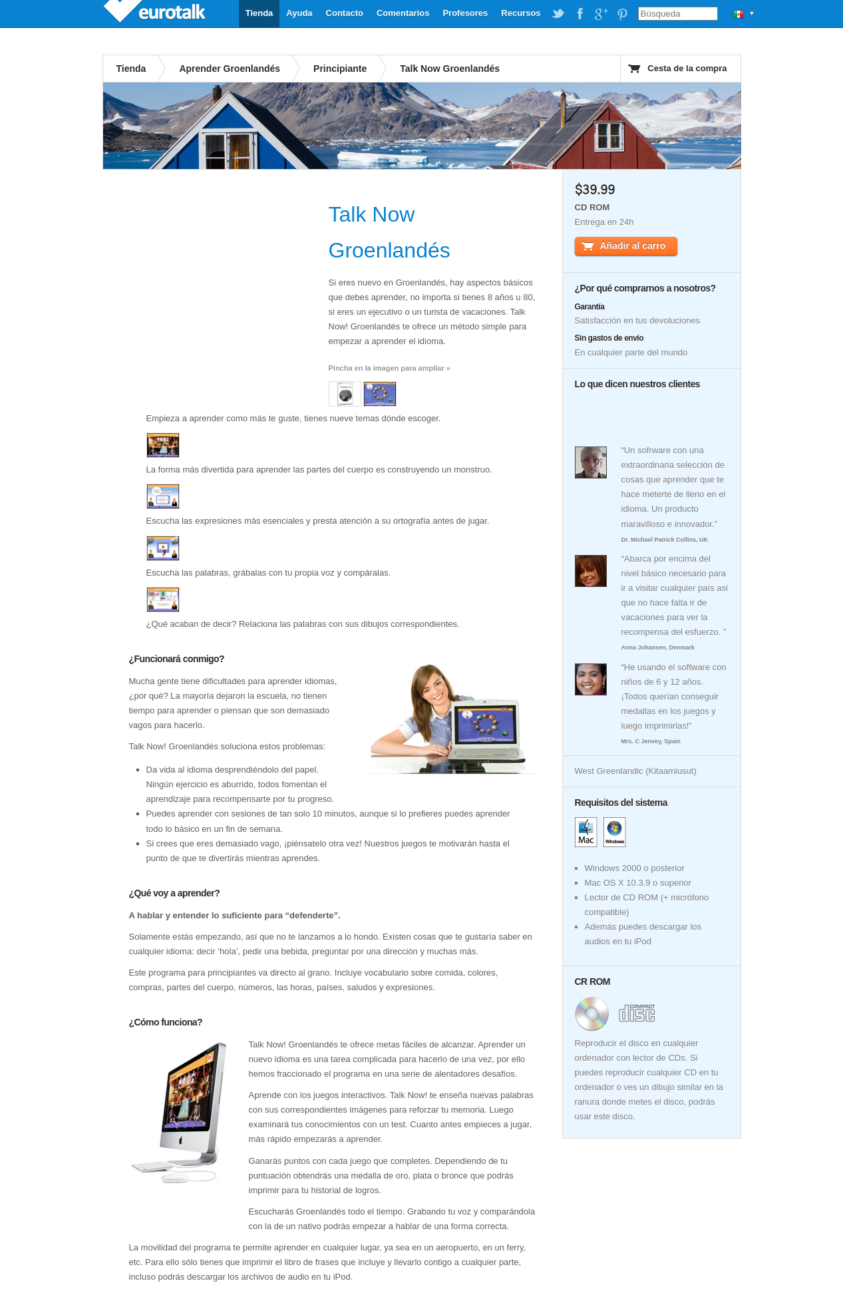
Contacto (344, 13)
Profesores (465, 13)
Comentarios (403, 13)
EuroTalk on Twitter (558, 14)
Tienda (259, 13)
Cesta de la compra (687, 68)
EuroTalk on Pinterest (622, 14)
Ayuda (299, 13)
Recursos (520, 13)
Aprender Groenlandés (229, 68)
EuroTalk (155, 13)
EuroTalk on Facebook (579, 14)
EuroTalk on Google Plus (600, 14)
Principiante (340, 68)
